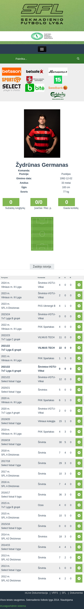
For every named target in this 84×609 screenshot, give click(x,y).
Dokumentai (76, 592)
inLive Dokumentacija (36, 592)
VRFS (55, 592)
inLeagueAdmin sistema (13, 606)
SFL (64, 592)
